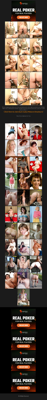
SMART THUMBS (26, 305)
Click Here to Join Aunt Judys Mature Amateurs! (23, 112)
